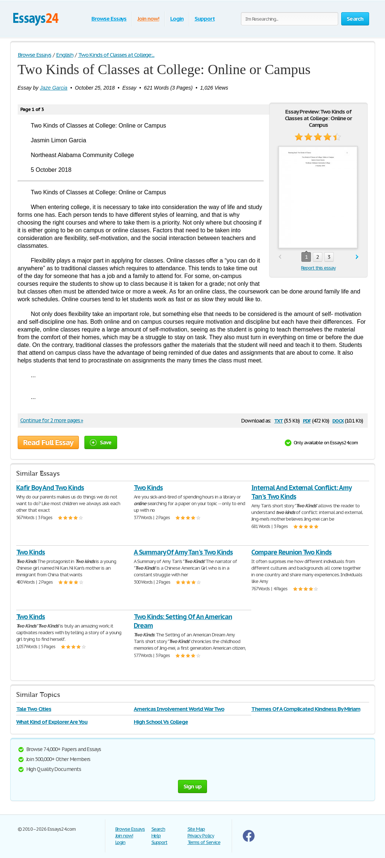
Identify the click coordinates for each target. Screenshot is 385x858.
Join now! (148, 18)
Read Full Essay (48, 442)
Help (156, 836)
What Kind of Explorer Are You (52, 721)
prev (279, 257)
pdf (307, 420)
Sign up (192, 786)
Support (205, 18)
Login (176, 18)
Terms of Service (204, 842)
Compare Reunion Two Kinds (291, 552)
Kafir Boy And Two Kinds (50, 487)
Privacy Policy (201, 836)
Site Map (196, 829)
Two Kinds (148, 487)
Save (101, 442)
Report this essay (318, 268)
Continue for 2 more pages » (51, 420)
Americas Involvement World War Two (179, 708)
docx (338, 420)
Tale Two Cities (33, 708)
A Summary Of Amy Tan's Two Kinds (183, 552)
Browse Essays (108, 18)
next (357, 257)
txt (278, 420)
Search (158, 829)
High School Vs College (161, 721)
